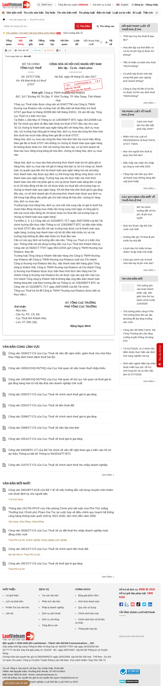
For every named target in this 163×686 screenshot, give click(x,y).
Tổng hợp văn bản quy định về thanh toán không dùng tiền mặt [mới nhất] (139, 178)
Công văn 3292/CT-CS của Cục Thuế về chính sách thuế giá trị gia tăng (52, 394)
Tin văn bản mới (67, 12)
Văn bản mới (14, 12)
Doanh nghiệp (33, 540)
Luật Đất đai (51, 682)
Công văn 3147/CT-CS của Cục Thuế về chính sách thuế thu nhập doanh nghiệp (57, 464)
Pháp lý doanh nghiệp (53, 607)
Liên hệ (9, 613)
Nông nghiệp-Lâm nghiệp (54, 540)
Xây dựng (13, 521)
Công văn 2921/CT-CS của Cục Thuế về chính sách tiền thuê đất (48, 549)
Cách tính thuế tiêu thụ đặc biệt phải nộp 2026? (145, 125)
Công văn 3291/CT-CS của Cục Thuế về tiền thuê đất (41, 405)
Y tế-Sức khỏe (15, 499)
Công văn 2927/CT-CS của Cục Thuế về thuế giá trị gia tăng (45, 563)
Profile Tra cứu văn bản (17, 607)
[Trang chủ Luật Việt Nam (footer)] (19, 639)
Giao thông (25, 521)
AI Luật (136, 12)
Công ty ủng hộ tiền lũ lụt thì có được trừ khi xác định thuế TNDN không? (139, 92)
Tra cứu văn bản (34, 12)
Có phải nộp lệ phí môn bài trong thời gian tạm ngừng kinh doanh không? (137, 77)
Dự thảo (50, 12)
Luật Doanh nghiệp (33, 682)
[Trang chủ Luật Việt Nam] (16, 5)
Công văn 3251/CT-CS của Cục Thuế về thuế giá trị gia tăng (45, 438)
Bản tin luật (104, 12)
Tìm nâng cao (105, 26)
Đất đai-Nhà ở (15, 554)
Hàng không (38, 521)
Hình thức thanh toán (88, 601)
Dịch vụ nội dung (50, 619)
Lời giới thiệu (12, 595)
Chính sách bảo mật (88, 613)
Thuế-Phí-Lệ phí (16, 540)
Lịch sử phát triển (14, 601)
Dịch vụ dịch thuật (51, 613)
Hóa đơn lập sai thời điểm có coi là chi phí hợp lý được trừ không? (138, 51)
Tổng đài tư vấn (50, 625)
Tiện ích (148, 12)
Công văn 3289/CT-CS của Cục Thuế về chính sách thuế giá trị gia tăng (52, 416)
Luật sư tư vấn (122, 12)
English (122, 4)
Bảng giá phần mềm (88, 595)
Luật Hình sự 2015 (68, 682)
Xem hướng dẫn (73, 33)
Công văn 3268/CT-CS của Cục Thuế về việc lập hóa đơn (43, 427)
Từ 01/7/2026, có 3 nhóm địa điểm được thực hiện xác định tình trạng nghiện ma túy (139, 352)
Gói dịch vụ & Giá (102, 4)
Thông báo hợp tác (87, 628)
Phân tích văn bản (51, 601)
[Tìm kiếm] (83, 26)
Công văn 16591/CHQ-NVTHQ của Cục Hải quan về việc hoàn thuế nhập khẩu (56, 368)
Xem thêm (108, 475)
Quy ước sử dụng (87, 607)
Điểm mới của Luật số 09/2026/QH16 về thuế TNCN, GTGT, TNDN (139, 140)
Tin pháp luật (87, 12)
